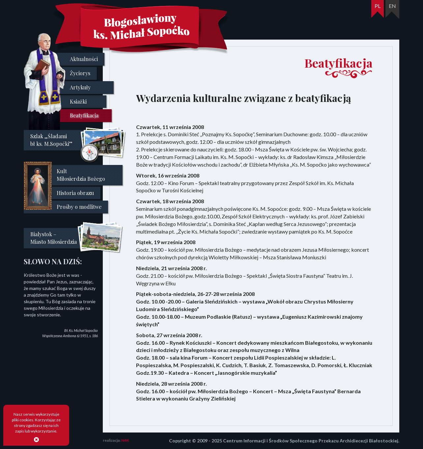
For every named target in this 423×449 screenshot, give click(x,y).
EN (392, 6)
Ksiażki (78, 101)
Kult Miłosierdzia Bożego (81, 175)
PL (378, 6)
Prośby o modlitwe (79, 206)
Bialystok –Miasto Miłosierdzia (53, 238)
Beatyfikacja (84, 115)
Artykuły (80, 87)
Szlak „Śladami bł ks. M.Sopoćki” (51, 140)
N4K (125, 440)
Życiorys (80, 73)
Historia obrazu (75, 192)
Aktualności (84, 58)
